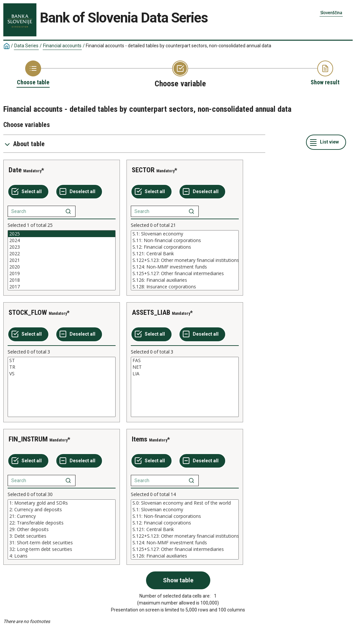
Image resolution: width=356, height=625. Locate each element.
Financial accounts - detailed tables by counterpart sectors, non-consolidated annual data (178, 45)
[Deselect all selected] (79, 191)
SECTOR (143, 170)
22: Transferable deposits (61, 523)
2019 (61, 273)
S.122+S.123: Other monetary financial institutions (184, 260)
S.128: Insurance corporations (184, 286)
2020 (61, 267)
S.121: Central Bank (184, 253)
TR (61, 367)
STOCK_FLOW (28, 312)
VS (61, 373)
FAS (184, 360)
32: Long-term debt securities (61, 549)
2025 (61, 233)
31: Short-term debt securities (61, 542)
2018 (61, 280)
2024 (61, 240)
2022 (61, 253)
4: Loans (61, 556)
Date (15, 170)
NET (184, 367)
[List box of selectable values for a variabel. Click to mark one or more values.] (62, 260)
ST (61, 360)
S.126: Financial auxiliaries (184, 280)
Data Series (26, 45)
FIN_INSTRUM (28, 439)
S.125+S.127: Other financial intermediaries (184, 273)
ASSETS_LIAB (151, 312)
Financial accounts (62, 45)
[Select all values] (28, 191)
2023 (61, 247)
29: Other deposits (61, 529)
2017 (61, 286)
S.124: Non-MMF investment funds (184, 267)
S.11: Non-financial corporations (184, 240)
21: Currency (61, 516)
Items (139, 439)
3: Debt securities (61, 536)
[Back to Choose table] (33, 73)
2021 (61, 260)
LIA (184, 373)
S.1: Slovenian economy (184, 233)
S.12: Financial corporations (184, 247)
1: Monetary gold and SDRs (61, 503)
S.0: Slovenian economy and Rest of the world (184, 503)
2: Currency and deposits (61, 509)
